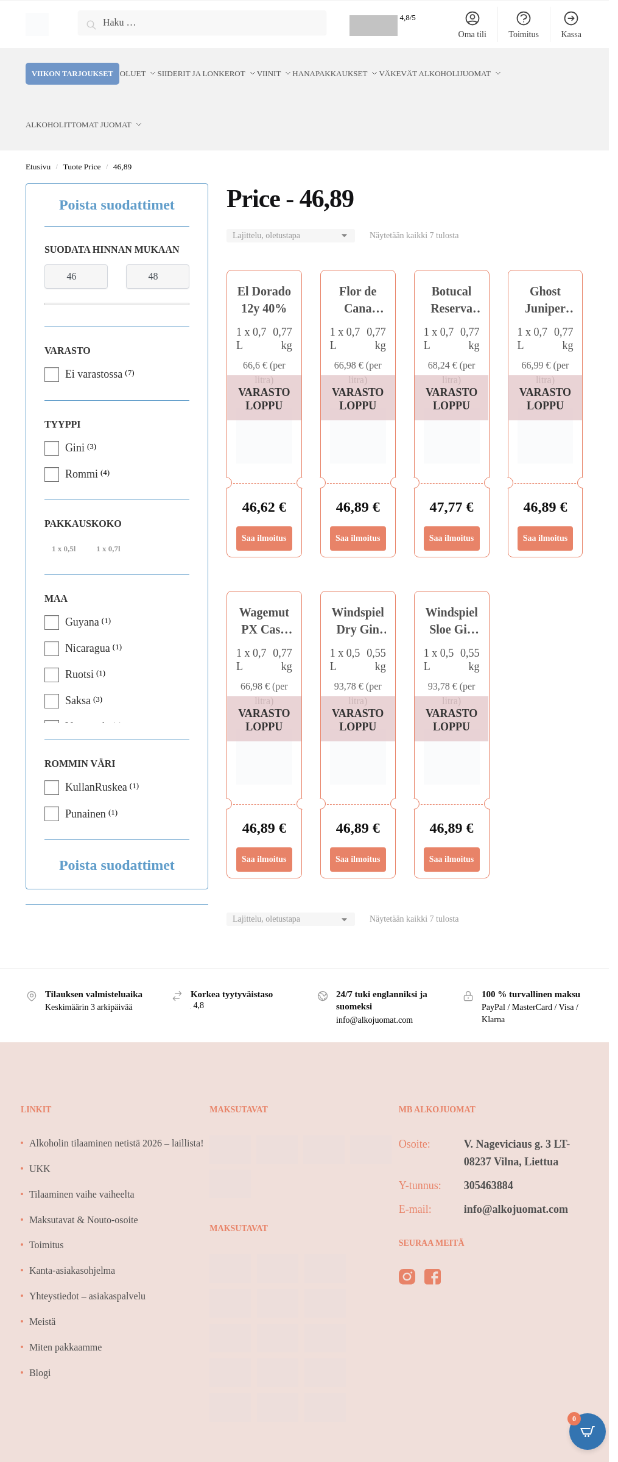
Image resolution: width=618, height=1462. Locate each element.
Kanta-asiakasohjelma (72, 1241)
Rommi (81, 445)
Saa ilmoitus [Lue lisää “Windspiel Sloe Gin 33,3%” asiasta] (451, 830)
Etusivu (38, 137)
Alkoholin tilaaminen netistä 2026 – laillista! (116, 1114)
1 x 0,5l (63, 519)
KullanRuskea (96, 758)
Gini (75, 418)
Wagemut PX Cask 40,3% (264, 600)
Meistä (42, 1292)
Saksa (78, 671)
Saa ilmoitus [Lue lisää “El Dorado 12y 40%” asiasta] (264, 509)
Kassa (571, 24)
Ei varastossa (93, 345)
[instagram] (407, 1250)
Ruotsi (79, 645)
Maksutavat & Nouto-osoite (83, 1190)
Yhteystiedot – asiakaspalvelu (87, 1267)
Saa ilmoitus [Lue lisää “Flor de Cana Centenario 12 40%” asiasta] (358, 509)
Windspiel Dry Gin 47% (358, 600)
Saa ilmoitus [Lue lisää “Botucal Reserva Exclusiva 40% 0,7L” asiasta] (451, 509)
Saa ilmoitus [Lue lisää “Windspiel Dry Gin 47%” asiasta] (358, 830)
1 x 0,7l (108, 519)
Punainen (85, 785)
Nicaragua (87, 619)
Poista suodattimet (117, 175)
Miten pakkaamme (65, 1318)
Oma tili (472, 24)
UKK (40, 1139)
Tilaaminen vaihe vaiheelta (82, 1165)
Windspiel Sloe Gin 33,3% (451, 600)
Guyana (82, 593)
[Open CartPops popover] (587, 1431)
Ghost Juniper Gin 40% (545, 279)
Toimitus (523, 24)
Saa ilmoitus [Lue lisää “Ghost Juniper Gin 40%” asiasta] (545, 509)
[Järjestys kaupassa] (291, 207)
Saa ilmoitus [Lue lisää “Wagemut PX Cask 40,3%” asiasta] (264, 830)
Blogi (40, 1343)
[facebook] (432, 1250)
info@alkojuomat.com (516, 1180)
